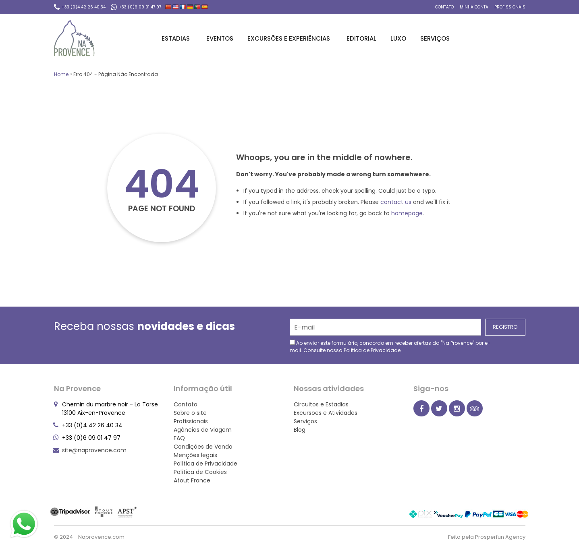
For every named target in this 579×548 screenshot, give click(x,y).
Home (61, 74)
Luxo (398, 38)
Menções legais (195, 455)
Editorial (361, 38)
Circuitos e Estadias (321, 404)
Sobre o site (190, 413)
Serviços (436, 38)
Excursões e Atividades (325, 413)
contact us (395, 202)
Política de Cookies (200, 472)
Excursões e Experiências (289, 38)
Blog (299, 430)
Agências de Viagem (203, 430)
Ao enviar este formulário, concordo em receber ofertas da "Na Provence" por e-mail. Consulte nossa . (390, 347)
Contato (444, 7)
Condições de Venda (203, 447)
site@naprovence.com (94, 450)
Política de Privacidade (372, 350)
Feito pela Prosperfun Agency (486, 537)
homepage (407, 213)
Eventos (219, 38)
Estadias (177, 38)
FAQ (179, 438)
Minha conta (474, 7)
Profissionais (509, 7)
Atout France (192, 480)
